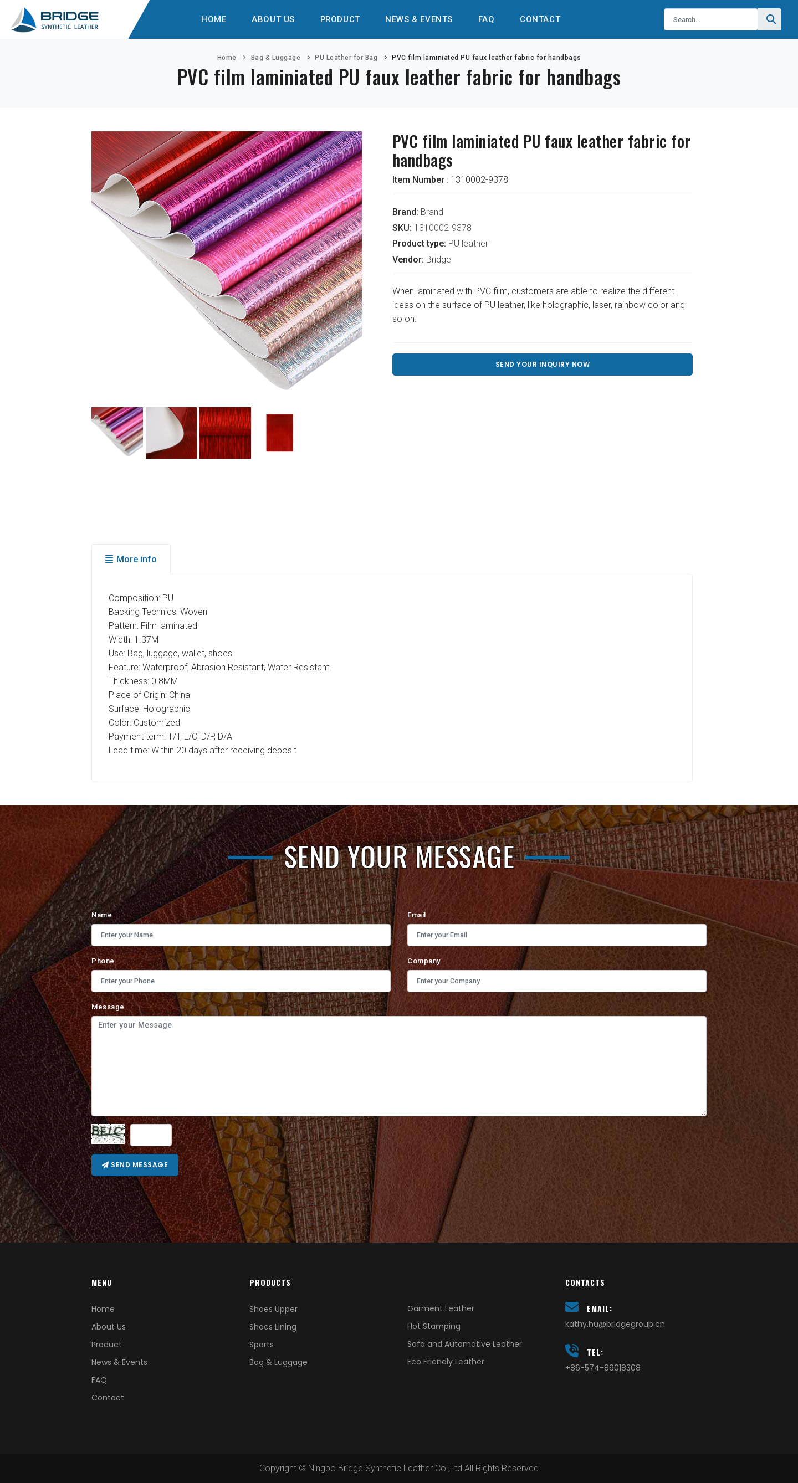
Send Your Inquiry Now (542, 364)
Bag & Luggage (276, 57)
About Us (270, 19)
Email (416, 915)
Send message (135, 1164)
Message (108, 1007)
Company (424, 961)
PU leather (468, 243)
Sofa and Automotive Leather (464, 1343)
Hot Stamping (434, 1326)
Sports (261, 1344)
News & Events (420, 19)
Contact (544, 19)
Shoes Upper (273, 1309)
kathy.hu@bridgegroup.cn (615, 1324)
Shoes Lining (272, 1326)
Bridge (438, 259)
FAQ (489, 19)
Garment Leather (440, 1308)
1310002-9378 (443, 228)
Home (209, 19)
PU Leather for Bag (346, 57)
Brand (432, 212)
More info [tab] (131, 559)
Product (339, 19)
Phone (103, 961)
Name (101, 915)
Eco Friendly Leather (445, 1361)
